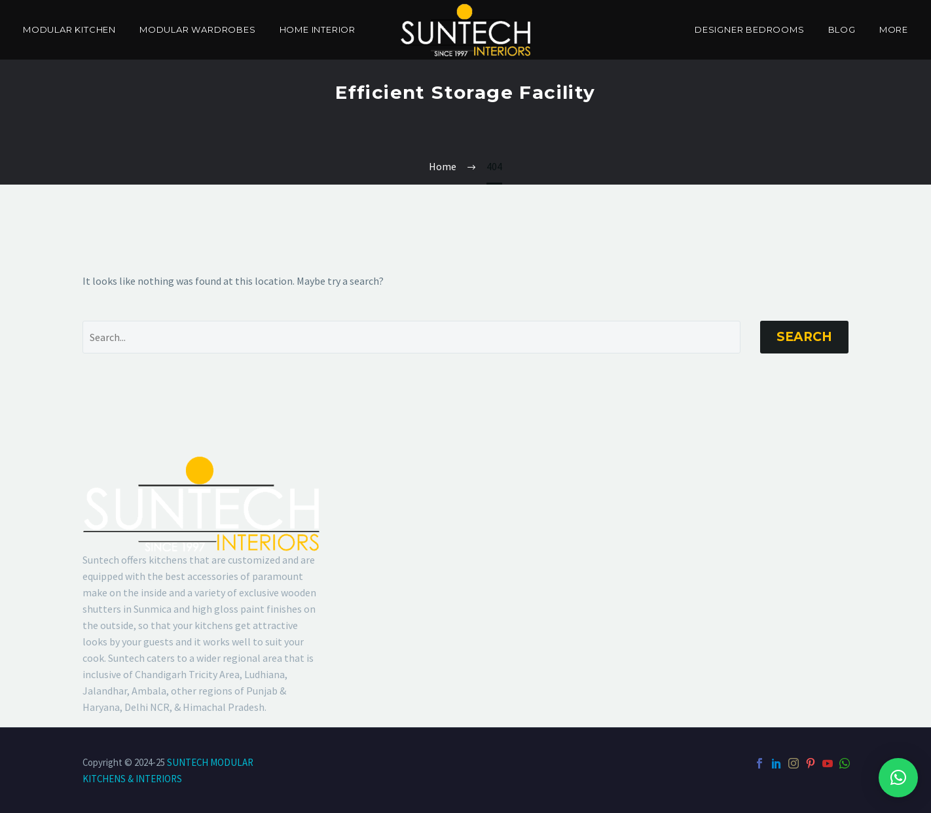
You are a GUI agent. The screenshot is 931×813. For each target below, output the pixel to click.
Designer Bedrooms (750, 29)
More (893, 29)
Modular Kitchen (69, 29)
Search (804, 336)
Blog (842, 29)
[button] (898, 777)
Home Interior (318, 29)
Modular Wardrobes (197, 29)
